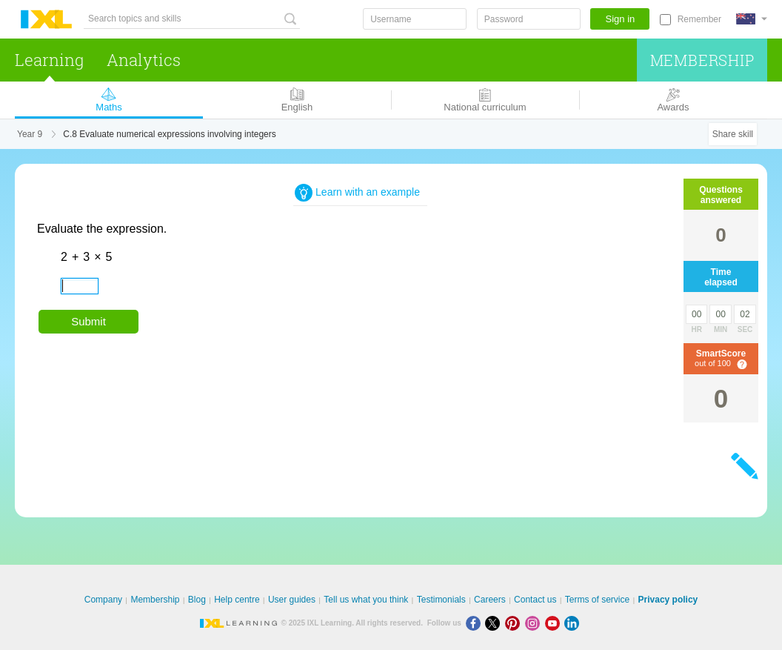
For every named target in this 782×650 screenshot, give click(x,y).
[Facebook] (476, 623)
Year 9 (29, 134)
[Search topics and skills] (192, 19)
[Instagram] (535, 623)
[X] (495, 623)
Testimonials (441, 599)
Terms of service (597, 599)
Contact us (535, 599)
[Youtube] (555, 623)
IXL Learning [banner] (46, 19)
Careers (490, 599)
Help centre (236, 599)
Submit (88, 321)
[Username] (415, 19)
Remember (699, 19)
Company (103, 599)
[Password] (529, 19)
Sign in (620, 18)
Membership (702, 60)
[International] (751, 18)
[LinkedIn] (573, 623)
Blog (197, 599)
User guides (291, 599)
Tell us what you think (366, 599)
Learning (49, 59)
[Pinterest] (515, 623)
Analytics (144, 59)
